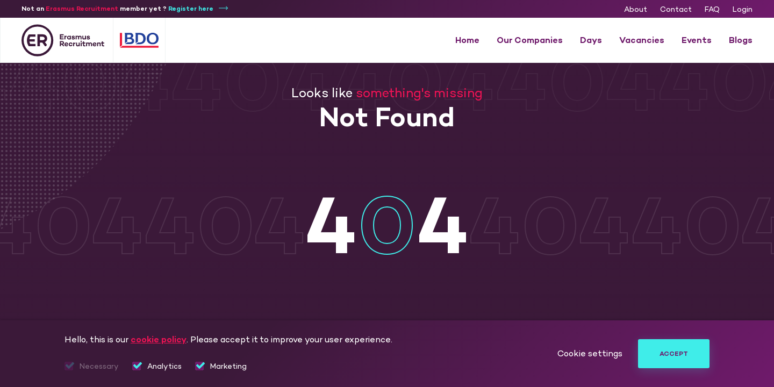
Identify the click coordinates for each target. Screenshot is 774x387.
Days (591, 40)
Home (467, 40)
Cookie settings (589, 354)
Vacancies (641, 40)
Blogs (740, 40)
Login (742, 9)
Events (697, 40)
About (635, 9)
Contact (676, 9)
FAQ (712, 9)
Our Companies (530, 40)
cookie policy (159, 339)
